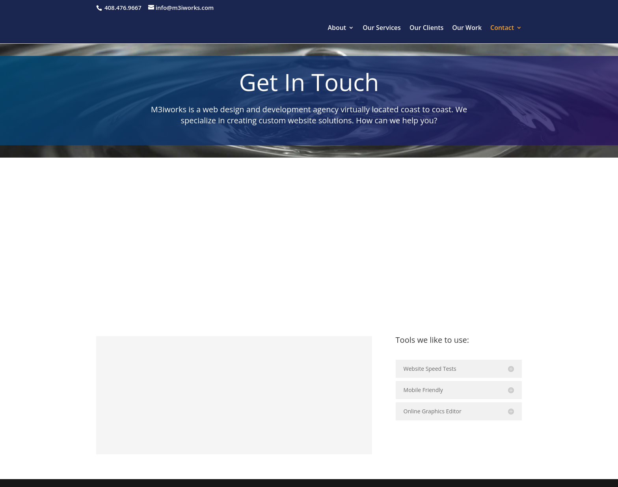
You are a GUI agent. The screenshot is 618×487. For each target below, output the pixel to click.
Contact (502, 28)
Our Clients (426, 28)
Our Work (467, 28)
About (337, 28)
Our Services (382, 28)
